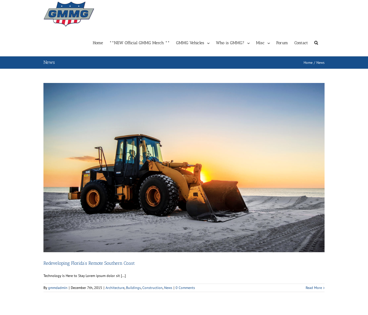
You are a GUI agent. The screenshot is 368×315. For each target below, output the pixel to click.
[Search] (316, 42)
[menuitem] (101, 42)
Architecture (115, 287)
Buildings (133, 287)
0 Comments (185, 287)
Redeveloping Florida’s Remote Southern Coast (89, 263)
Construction (152, 287)
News (168, 287)
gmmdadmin (57, 287)
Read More (314, 287)
